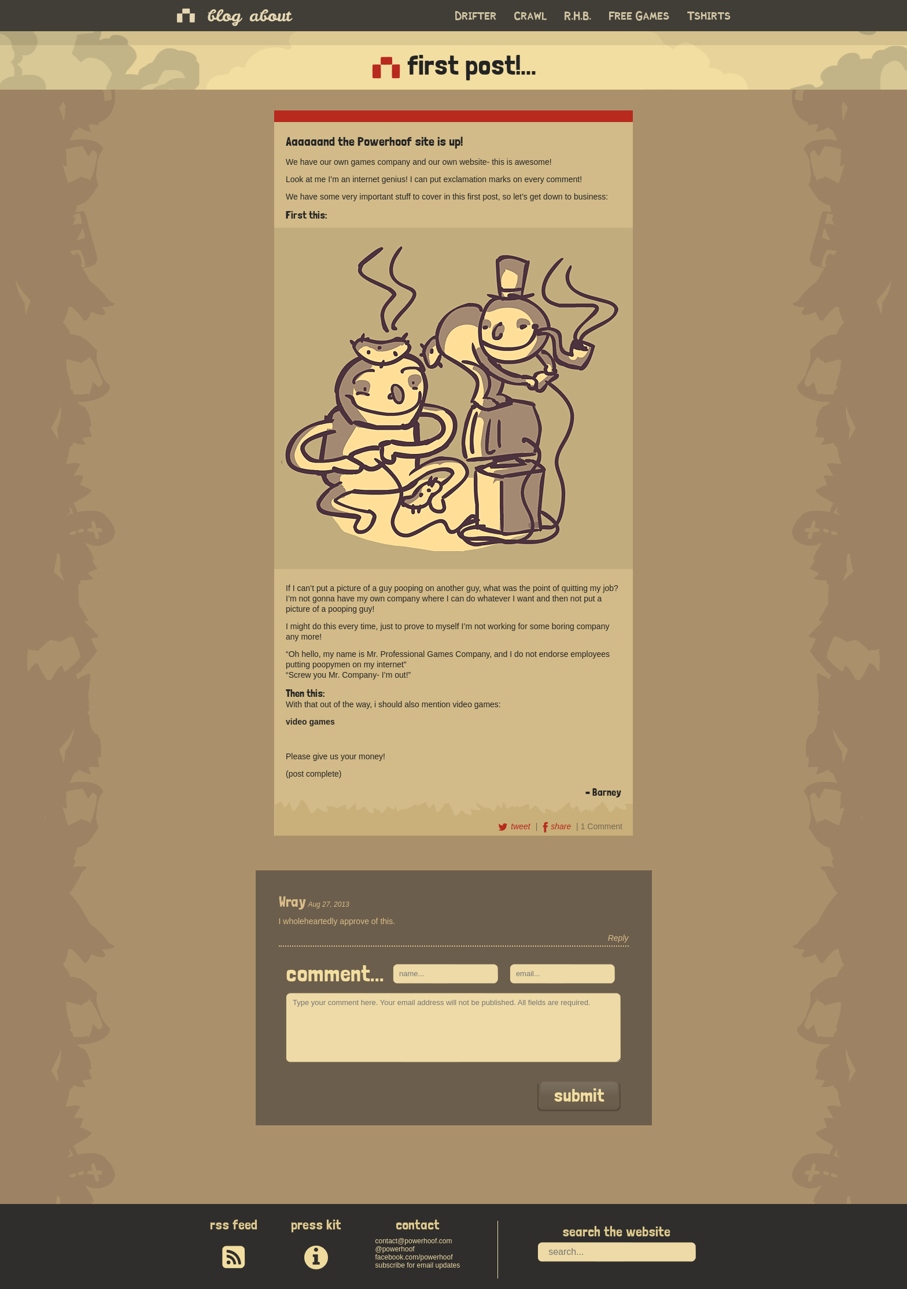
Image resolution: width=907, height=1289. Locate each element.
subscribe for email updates (417, 1265)
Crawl (530, 16)
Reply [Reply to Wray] (618, 938)
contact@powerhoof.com (413, 1241)
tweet (515, 826)
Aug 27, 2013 (328, 904)
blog (224, 15)
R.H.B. (578, 16)
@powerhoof (394, 1249)
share (558, 826)
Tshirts (709, 16)
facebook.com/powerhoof (413, 1257)
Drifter (476, 16)
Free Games (639, 16)
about (270, 15)
